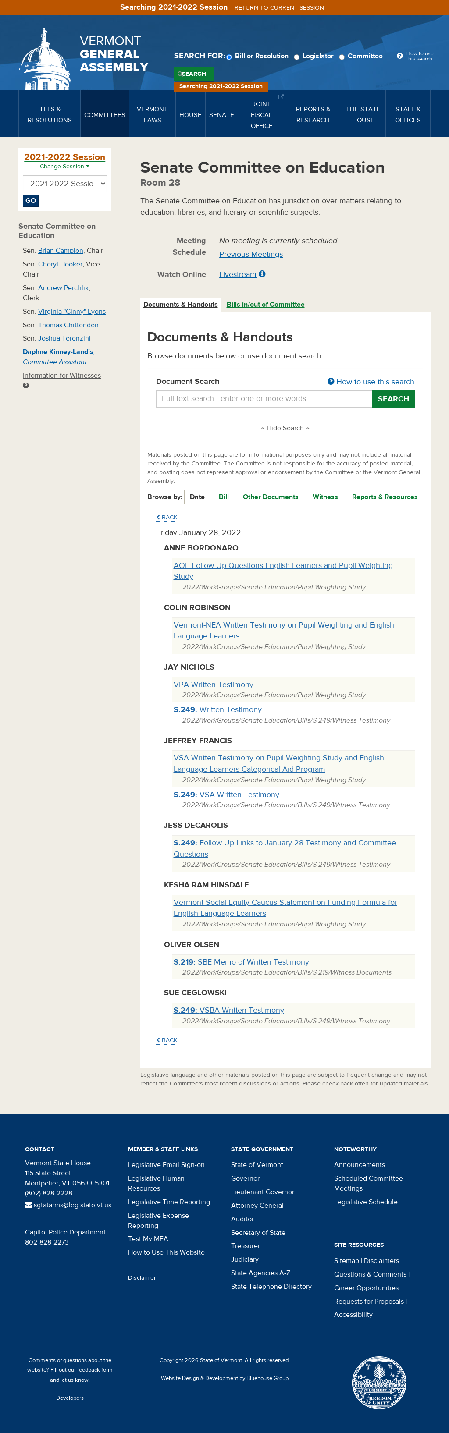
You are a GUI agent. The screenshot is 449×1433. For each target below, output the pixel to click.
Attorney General (257, 1205)
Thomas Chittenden (68, 325)
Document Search (285, 382)
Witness (325, 497)
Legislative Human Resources (156, 1183)
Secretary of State (258, 1232)
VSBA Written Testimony (229, 1010)
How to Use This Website (166, 1252)
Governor (245, 1178)
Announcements (359, 1164)
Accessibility (353, 1314)
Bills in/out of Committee (266, 304)
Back (166, 517)
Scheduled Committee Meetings (368, 1183)
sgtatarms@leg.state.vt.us (68, 1205)
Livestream (238, 275)
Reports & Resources (385, 497)
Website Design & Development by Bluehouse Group (225, 1378)
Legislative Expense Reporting (158, 1220)
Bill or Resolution (259, 56)
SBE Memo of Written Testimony (241, 962)
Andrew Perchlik (63, 288)
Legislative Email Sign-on (166, 1164)
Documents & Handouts (180, 304)
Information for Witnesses (62, 380)
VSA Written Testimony (226, 795)
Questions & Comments (370, 1274)
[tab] (181, 305)
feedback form (95, 1369)
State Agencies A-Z (260, 1273)
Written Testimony (218, 710)
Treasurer (245, 1245)
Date (197, 497)
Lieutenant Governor (262, 1192)
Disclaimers (381, 1260)
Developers (70, 1397)
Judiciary (245, 1259)
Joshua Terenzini (64, 338)
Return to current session (279, 8)
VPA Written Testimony (213, 685)
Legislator (315, 56)
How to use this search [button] (371, 382)
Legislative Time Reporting (169, 1202)
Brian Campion (60, 250)
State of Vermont (257, 1164)
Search (194, 74)
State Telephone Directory (271, 1286)
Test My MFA (148, 1238)
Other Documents (271, 497)
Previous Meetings (251, 254)
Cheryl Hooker (60, 264)
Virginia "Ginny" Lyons (72, 311)
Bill (224, 497)
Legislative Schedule (366, 1202)
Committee (362, 56)
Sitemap (346, 1260)
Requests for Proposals (369, 1301)
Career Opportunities (366, 1288)
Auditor (242, 1219)
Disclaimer (142, 1278)
